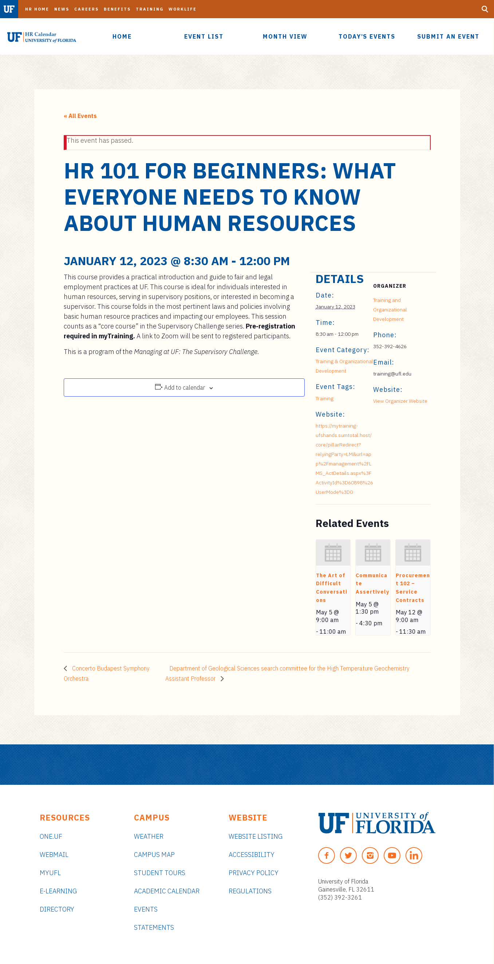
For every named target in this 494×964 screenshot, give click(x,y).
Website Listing (255, 836)
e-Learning (58, 891)
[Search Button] (485, 9)
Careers (86, 9)
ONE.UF (51, 836)
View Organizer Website (400, 401)
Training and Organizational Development (390, 309)
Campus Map (154, 854)
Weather (148, 836)
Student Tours (159, 873)
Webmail (54, 854)
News (61, 9)
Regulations (250, 891)
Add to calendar (184, 387)
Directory (57, 909)
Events (146, 909)
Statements (154, 927)
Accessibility (251, 854)
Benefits (117, 9)
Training (149, 9)
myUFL (50, 873)
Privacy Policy (253, 873)
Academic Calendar (166, 891)
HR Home (37, 9)
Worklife (183, 9)
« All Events (80, 115)
